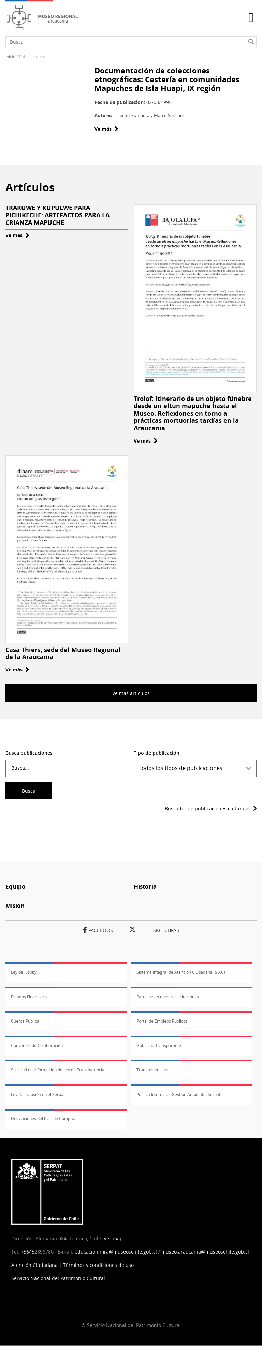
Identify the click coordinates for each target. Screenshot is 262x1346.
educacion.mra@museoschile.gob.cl (116, 1251)
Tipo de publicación (156, 753)
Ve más (106, 129)
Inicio (10, 57)
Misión (15, 906)
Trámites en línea (153, 1069)
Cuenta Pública (25, 1021)
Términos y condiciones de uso (98, 1265)
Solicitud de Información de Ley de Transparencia (57, 1069)
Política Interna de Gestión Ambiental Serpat (178, 1094)
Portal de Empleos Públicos (162, 1021)
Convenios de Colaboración (37, 1045)
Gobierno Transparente (158, 1045)
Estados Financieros (30, 996)
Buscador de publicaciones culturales (208, 808)
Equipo (15, 887)
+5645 (27, 1251)
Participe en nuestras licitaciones (167, 996)
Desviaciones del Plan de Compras (43, 1118)
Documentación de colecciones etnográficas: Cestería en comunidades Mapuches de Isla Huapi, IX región (166, 79)
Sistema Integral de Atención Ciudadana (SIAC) (180, 972)
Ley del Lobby (24, 972)
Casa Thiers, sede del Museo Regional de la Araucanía (62, 653)
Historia (145, 887)
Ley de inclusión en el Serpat (38, 1094)
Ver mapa (115, 1238)
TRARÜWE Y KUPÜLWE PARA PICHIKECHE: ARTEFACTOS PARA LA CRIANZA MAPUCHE (57, 215)
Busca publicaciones (29, 753)
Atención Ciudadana (34, 1265)
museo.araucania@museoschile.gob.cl (205, 1251)
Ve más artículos (131, 693)
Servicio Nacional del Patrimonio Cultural (58, 1278)
